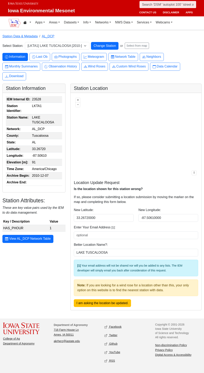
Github (111, 344)
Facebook (113, 327)
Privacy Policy (164, 350)
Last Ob (40, 57)
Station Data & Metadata (20, 36)
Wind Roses (94, 66)
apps (189, 12)
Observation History (60, 66)
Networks (102, 22)
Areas (53, 22)
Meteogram (94, 57)
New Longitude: (149, 210)
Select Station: (12, 45)
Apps (38, 22)
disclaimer (171, 12)
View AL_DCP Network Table (28, 239)
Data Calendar (165, 66)
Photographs (65, 57)
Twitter (111, 335)
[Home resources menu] (27, 23)
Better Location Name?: (91, 244)
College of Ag (11, 338)
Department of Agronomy (19, 343)
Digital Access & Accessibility (173, 354)
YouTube (112, 352)
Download (14, 76)
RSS (110, 361)
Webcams (163, 22)
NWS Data (122, 22)
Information (15, 57)
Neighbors (151, 57)
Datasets (70, 22)
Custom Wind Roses (129, 66)
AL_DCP (48, 36)
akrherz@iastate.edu (67, 341)
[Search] (168, 4)
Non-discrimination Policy (171, 345)
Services (143, 22)
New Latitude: (84, 210)
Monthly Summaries (21, 66)
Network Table (123, 57)
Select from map (137, 45)
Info (86, 22)
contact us (147, 12)
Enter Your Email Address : (94, 227)
